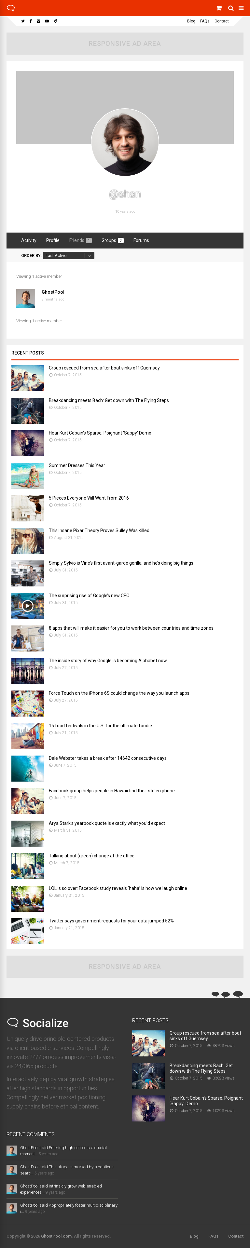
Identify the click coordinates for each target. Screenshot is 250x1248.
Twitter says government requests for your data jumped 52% (111, 920)
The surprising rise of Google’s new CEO (89, 595)
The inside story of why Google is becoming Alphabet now (108, 660)
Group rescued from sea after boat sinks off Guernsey (104, 367)
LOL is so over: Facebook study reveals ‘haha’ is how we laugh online (118, 888)
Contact (222, 21)
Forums (141, 240)
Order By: (31, 255)
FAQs (205, 21)
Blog (191, 21)
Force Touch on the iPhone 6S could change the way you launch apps (119, 693)
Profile (53, 240)
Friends (80, 240)
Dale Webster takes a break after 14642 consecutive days (108, 758)
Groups (113, 240)
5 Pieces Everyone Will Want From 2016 (89, 498)
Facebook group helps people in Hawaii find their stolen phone (112, 790)
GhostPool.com (56, 1236)
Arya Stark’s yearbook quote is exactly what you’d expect (107, 823)
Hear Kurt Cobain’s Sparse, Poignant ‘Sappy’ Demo (100, 433)
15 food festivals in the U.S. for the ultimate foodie (100, 725)
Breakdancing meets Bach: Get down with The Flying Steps (109, 400)
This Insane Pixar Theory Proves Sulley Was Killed (99, 530)
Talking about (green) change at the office (91, 855)
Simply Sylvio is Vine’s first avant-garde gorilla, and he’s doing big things (121, 563)
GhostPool (53, 292)
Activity (28, 240)
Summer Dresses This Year (77, 465)
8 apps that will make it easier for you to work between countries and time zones (131, 628)
